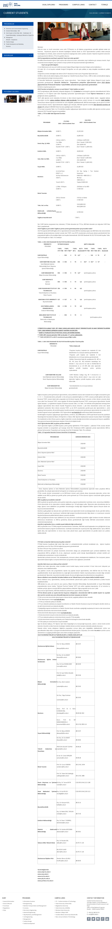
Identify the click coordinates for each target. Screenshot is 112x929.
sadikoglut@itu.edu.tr (63, 776)
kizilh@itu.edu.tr (61, 805)
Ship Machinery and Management (32, 914)
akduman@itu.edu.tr (62, 832)
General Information (8, 901)
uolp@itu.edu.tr (93, 914)
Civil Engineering (27, 917)
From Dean (6, 906)
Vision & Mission (7, 903)
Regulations (6, 908)
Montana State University (63, 910)
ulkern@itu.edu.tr (62, 852)
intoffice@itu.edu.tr (62, 861)
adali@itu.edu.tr (61, 675)
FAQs (4, 910)
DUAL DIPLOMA (93, 13)
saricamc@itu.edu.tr (62, 758)
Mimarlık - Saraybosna (11, 39)
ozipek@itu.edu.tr (62, 749)
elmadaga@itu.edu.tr (63, 713)
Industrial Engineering (29, 912)
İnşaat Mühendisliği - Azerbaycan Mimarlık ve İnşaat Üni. (20, 35)
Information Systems (29, 901)
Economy (25, 908)
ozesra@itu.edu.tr (62, 666)
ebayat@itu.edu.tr (62, 657)
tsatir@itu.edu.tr (61, 785)
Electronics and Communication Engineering (17, 28)
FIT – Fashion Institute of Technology (66, 901)
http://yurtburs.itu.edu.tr (56, 548)
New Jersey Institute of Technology (65, 917)
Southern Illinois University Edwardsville (67, 914)
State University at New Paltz (64, 903)
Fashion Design (10, 42)
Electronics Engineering (29, 910)
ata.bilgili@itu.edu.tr (62, 794)
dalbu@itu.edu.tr (61, 843)
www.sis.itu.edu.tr (72, 60)
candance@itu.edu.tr (63, 767)
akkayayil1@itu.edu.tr (63, 648)
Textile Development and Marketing (14, 44)
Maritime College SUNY (62, 912)
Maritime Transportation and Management (34, 906)
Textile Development (29, 923)
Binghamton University (62, 906)
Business (8, 46)
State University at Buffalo (63, 908)
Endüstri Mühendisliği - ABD (13, 31)
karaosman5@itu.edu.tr (63, 724)
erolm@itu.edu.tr (61, 814)
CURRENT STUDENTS (105, 13)
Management (9, 37)
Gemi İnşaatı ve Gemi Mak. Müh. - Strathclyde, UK (18, 33)
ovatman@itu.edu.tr (62, 700)
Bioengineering (27, 903)
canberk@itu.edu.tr (62, 686)
